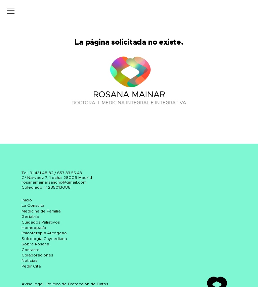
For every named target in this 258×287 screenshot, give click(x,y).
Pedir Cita (31, 266)
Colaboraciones (37, 255)
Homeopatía (34, 228)
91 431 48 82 (41, 173)
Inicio (27, 200)
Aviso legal (32, 284)
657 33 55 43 (69, 173)
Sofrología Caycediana (44, 239)
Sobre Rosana (35, 244)
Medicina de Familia (41, 211)
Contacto (31, 250)
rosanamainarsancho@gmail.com (54, 182)
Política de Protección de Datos (77, 284)
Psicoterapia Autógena (44, 233)
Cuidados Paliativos (41, 222)
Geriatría (30, 216)
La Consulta (33, 205)
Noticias (29, 260)
